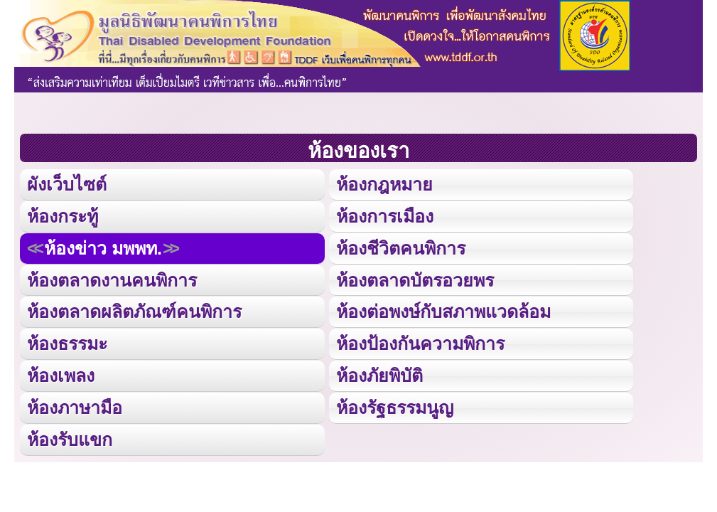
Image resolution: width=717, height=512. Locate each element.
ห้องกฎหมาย (384, 184)
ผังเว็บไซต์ (67, 184)
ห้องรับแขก (69, 439)
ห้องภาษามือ (74, 407)
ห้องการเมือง (384, 216)
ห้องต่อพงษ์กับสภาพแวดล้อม (443, 311)
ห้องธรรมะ (67, 343)
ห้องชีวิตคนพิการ (400, 248)
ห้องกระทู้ (62, 216)
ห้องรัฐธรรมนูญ (394, 407)
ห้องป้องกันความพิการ (420, 343)
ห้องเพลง (61, 375)
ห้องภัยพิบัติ (379, 375)
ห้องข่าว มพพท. (103, 248)
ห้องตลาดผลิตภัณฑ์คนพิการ (134, 311)
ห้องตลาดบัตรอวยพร (415, 280)
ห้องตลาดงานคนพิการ (112, 280)
